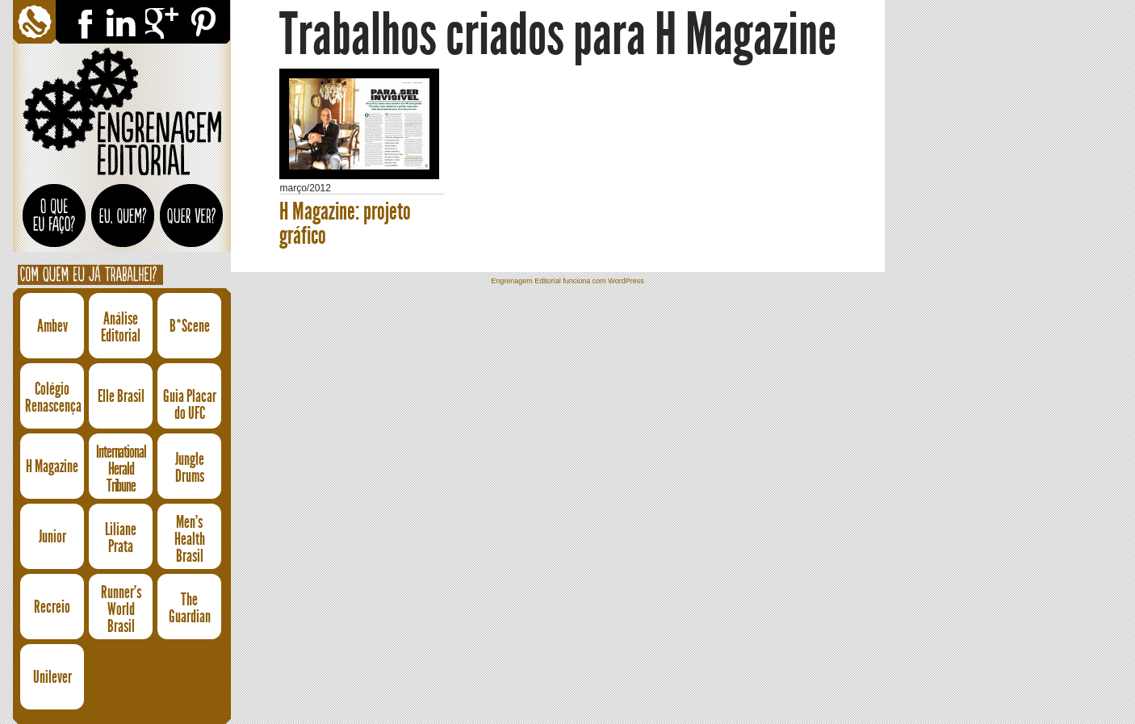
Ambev (52, 326)
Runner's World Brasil (121, 610)
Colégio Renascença (52, 397)
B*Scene (190, 326)
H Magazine (52, 466)
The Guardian (190, 607)
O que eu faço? (54, 222)
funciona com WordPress (603, 281)
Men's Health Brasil (189, 539)
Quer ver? (192, 225)
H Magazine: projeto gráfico (345, 223)
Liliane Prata (120, 537)
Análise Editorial (120, 326)
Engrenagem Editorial (122, 112)
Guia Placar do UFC (189, 404)
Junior (52, 536)
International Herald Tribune (121, 469)
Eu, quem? (123, 225)
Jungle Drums (189, 467)
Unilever (52, 677)
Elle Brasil (121, 396)
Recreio (52, 606)
